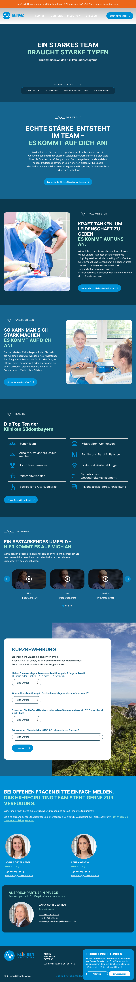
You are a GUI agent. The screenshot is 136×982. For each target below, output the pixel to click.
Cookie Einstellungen (67, 975)
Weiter (24, 747)
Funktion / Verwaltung (76, 90)
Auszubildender (102, 90)
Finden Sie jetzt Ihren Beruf (21, 381)
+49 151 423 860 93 (48, 917)
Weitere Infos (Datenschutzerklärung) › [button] (105, 967)
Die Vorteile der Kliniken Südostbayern (100, 287)
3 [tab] (68, 605)
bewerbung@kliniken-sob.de (19, 874)
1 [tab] (63, 605)
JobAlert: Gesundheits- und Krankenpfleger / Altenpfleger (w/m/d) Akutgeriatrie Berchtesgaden (68, 4)
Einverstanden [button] (119, 974)
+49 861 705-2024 (14, 871)
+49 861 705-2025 (80, 871)
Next (127, 578)
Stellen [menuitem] (91, 15)
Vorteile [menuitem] (57, 15)
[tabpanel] (29, 584)
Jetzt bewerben (120, 16)
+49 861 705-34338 (49, 913)
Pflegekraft (52, 90)
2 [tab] (66, 605)
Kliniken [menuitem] (40, 15)
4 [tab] (71, 605)
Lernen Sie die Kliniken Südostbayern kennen (68, 181)
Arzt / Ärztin (33, 90)
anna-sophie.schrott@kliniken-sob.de (57, 920)
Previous (7, 578)
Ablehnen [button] (97, 974)
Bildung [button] (74, 15)
